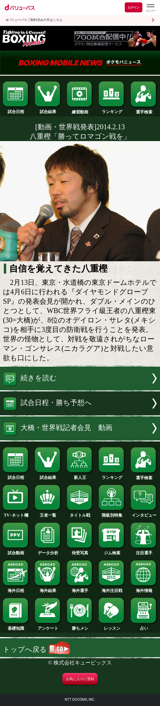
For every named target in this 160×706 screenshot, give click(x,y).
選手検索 (144, 109)
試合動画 (16, 550)
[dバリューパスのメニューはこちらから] (150, 8)
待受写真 (80, 550)
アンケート (48, 626)
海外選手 (80, 588)
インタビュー (144, 513)
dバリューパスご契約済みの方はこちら (34, 20)
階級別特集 (111, 513)
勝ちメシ (80, 626)
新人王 (80, 475)
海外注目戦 (111, 588)
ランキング (111, 109)
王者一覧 (48, 513)
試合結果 (48, 109)
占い (144, 626)
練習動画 (80, 109)
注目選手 (144, 550)
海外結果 (48, 588)
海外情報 (144, 588)
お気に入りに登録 (80, 679)
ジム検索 (111, 550)
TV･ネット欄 (16, 513)
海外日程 (16, 588)
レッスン (111, 626)
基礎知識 (16, 626)
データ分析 (48, 550)
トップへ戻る (36, 649)
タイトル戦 (80, 513)
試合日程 (16, 109)
